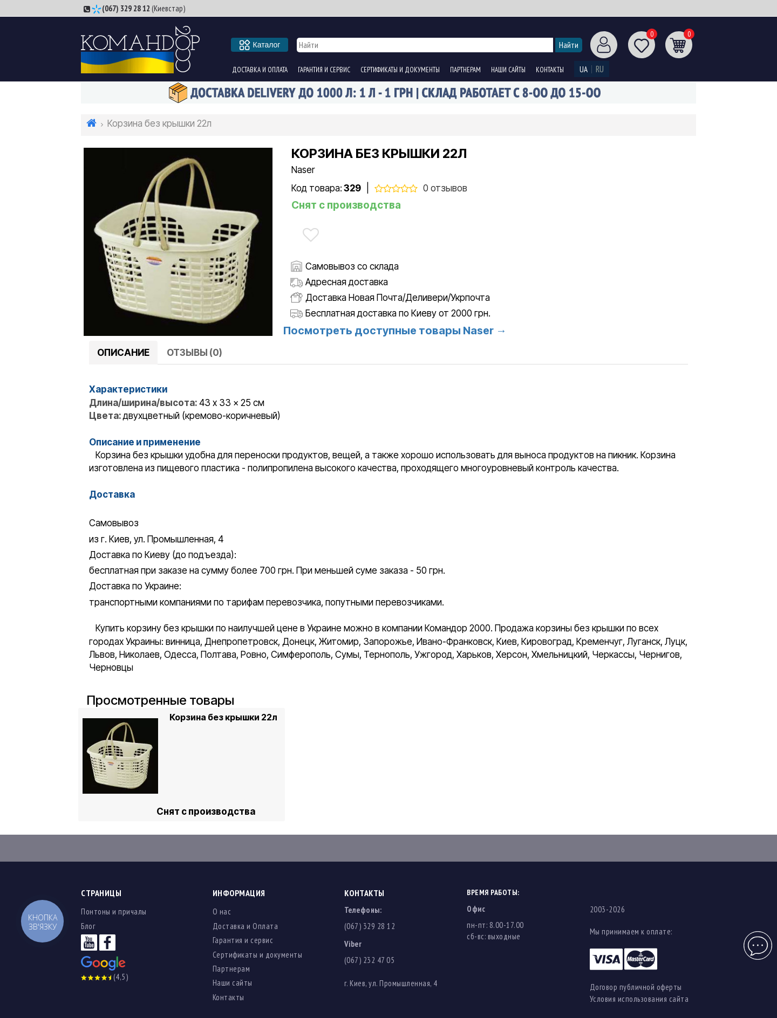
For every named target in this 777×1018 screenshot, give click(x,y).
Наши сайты (508, 69)
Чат (756, 939)
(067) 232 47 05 (369, 960)
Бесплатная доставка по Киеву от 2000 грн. (397, 313)
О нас (222, 911)
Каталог (260, 44)
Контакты (550, 69)
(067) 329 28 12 (126, 8)
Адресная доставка (346, 282)
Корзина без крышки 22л (223, 717)
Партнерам (465, 69)
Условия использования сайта (639, 999)
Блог (88, 926)
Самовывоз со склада (352, 266)
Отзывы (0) (194, 352)
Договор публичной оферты (636, 987)
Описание (123, 352)
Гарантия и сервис (324, 69)
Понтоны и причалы (114, 911)
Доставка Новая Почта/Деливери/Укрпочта (397, 297)
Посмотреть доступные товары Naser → (395, 330)
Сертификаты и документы (400, 69)
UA (584, 69)
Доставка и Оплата (260, 69)
